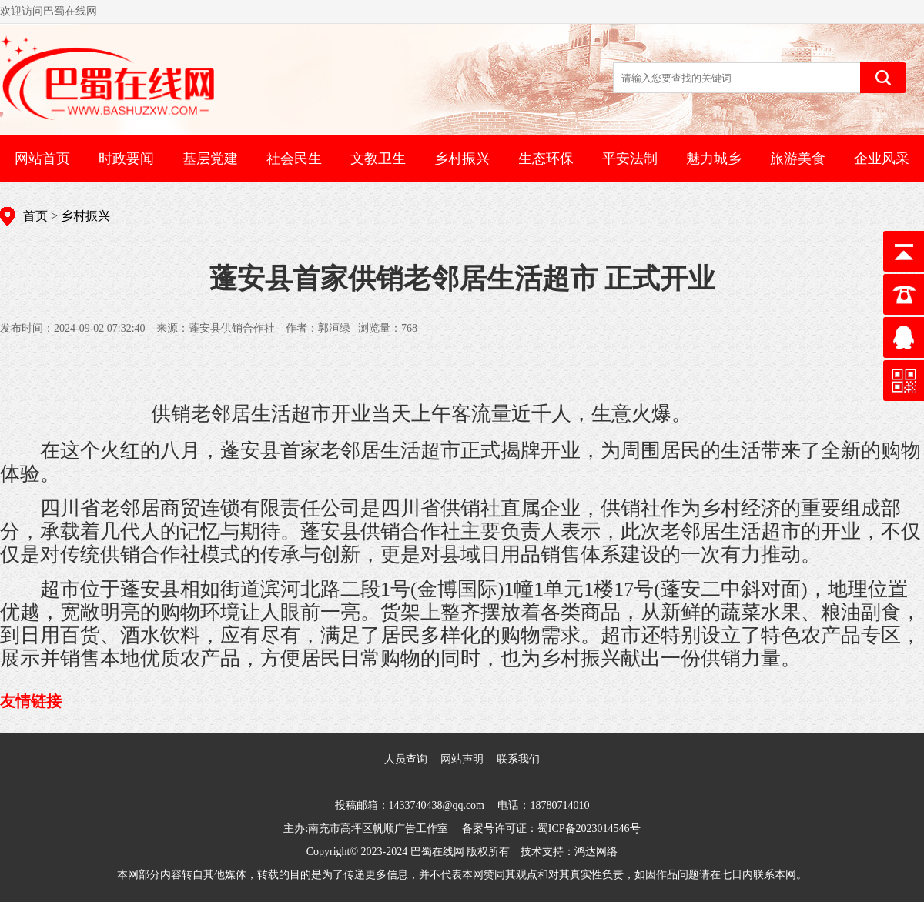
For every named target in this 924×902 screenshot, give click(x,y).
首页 (35, 215)
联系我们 (518, 759)
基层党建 (210, 158)
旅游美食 (797, 158)
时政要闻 (126, 158)
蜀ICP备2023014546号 (589, 828)
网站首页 (42, 158)
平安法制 (630, 158)
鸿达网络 (596, 851)
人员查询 (405, 759)
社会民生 (294, 158)
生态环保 (546, 158)
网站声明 (462, 759)
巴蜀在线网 (437, 851)
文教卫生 (378, 158)
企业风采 (881, 158)
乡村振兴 (462, 158)
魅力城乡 (714, 158)
